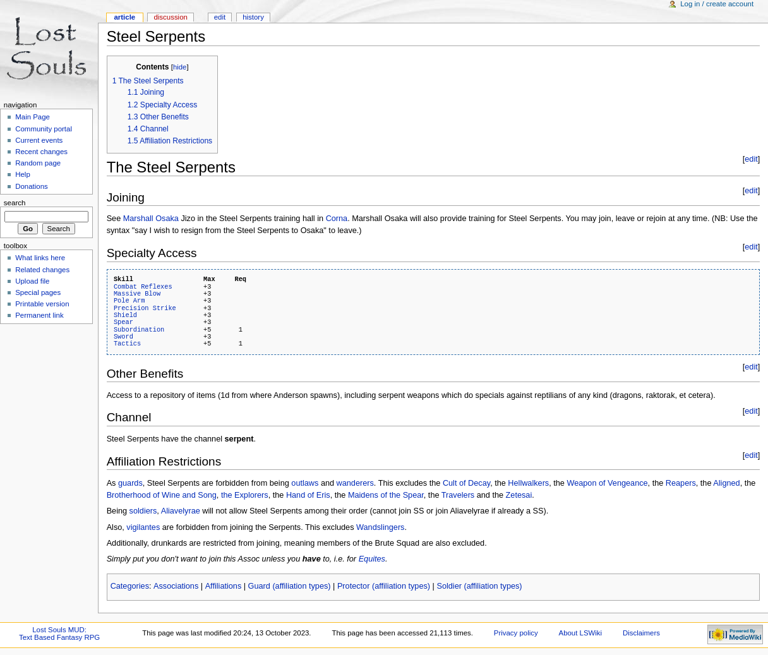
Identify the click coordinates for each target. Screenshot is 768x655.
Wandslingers (380, 527)
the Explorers (244, 495)
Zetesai (519, 495)
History (253, 17)
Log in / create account (716, 4)
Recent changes (41, 151)
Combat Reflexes (143, 286)
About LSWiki (581, 633)
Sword (123, 336)
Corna (337, 218)
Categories (130, 586)
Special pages (38, 292)
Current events (39, 140)
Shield (125, 315)
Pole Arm (129, 300)
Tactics (127, 343)
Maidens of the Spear (386, 495)
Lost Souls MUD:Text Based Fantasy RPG (59, 633)
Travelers (457, 495)
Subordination (139, 329)
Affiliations (223, 586)
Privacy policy (516, 633)
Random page (38, 163)
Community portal (43, 129)
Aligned (726, 483)
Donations (31, 186)
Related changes (42, 269)
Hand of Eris (308, 495)
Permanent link (39, 315)
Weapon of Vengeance (607, 483)
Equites (372, 559)
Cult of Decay (466, 483)
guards (130, 483)
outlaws (304, 483)
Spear (123, 322)
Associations (175, 586)
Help (22, 174)
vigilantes (143, 527)
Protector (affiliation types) (383, 586)
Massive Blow (137, 293)
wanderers (355, 483)
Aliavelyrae (180, 511)
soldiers (143, 511)
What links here (40, 257)
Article (124, 17)
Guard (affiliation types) (289, 586)
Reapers (681, 483)
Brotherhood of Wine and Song (162, 495)
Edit (219, 17)
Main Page (32, 117)
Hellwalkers (528, 483)
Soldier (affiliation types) (479, 586)
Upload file (32, 281)
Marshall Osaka (151, 218)
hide (179, 67)
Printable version (42, 304)
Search (15, 203)
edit (751, 159)
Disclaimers (641, 633)
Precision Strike (145, 308)
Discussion (170, 17)
